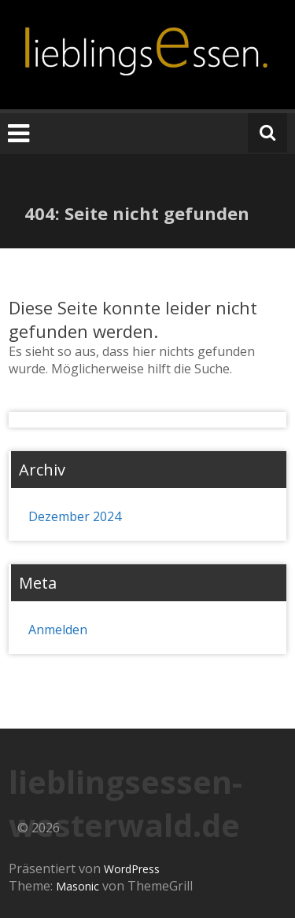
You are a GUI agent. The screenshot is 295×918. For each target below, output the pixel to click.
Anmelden (57, 629)
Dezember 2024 (74, 516)
